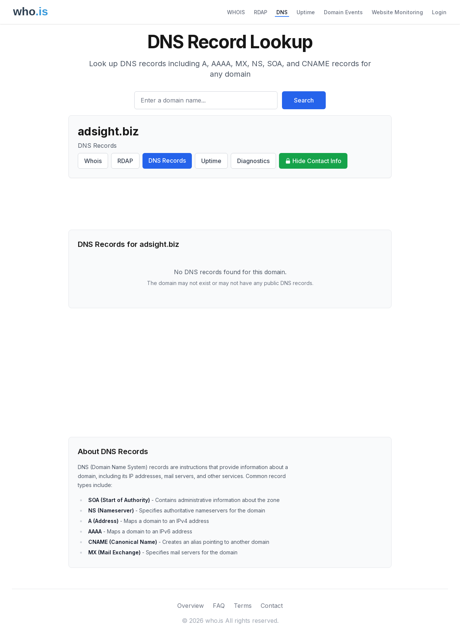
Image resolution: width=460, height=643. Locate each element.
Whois (93, 161)
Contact (272, 605)
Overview (190, 605)
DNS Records (167, 160)
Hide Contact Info (313, 161)
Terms (243, 605)
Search (304, 100)
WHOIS (236, 12)
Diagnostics (253, 161)
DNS (282, 12)
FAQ (219, 605)
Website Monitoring (397, 12)
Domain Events (343, 12)
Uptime (306, 12)
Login (439, 12)
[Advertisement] (230, 204)
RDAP (260, 12)
